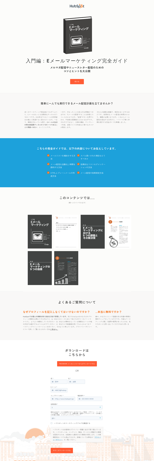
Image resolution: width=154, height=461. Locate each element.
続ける (77, 81)
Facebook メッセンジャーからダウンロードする (77, 364)
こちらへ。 (54, 329)
